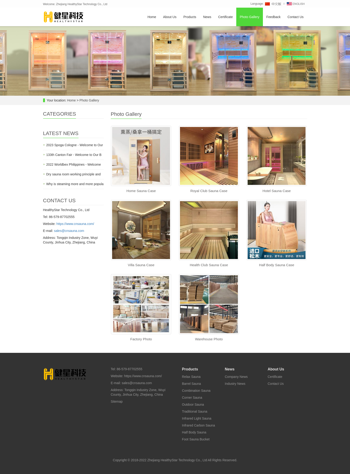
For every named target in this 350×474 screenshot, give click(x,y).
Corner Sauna (192, 397)
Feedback (273, 17)
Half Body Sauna (194, 432)
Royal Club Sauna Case (208, 191)
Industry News (235, 384)
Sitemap (117, 401)
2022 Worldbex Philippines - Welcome (73, 164)
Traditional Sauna (194, 411)
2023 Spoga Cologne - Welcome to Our (74, 145)
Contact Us (295, 17)
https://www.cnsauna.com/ (75, 224)
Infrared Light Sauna (196, 418)
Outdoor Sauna (193, 404)
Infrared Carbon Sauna (198, 425)
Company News (236, 377)
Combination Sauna (196, 390)
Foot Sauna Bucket (196, 439)
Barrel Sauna (191, 384)
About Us (170, 17)
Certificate (225, 17)
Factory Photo (141, 339)
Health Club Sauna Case (209, 265)
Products (189, 17)
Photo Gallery (249, 17)
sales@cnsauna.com (69, 231)
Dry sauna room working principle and (73, 174)
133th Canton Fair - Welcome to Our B (74, 155)
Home (152, 17)
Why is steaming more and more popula (75, 184)
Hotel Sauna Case (276, 191)
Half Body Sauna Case (276, 265)
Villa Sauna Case (141, 265)
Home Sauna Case (141, 191)
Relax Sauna (191, 377)
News (207, 17)
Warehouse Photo (209, 339)
